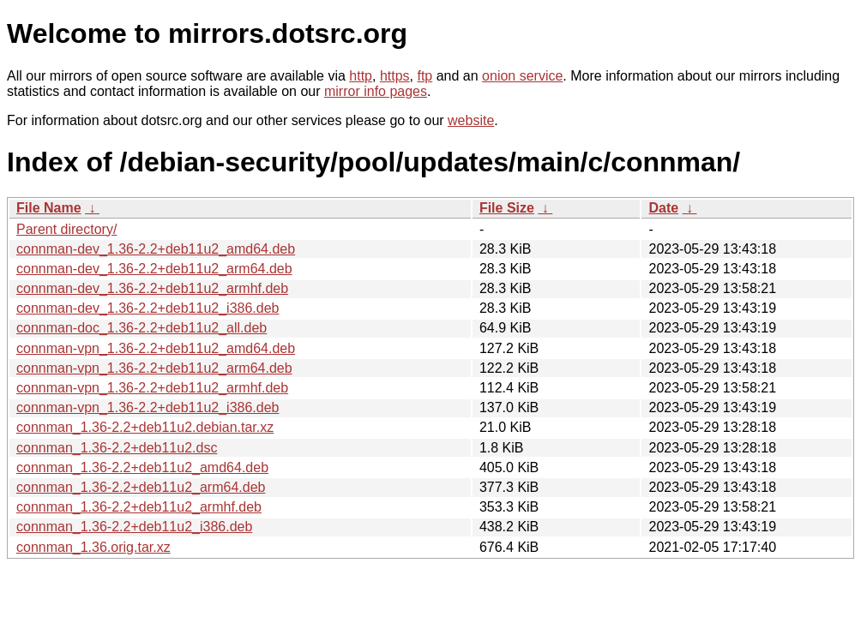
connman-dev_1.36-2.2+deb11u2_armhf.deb (152, 288)
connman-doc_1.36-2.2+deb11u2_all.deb (141, 327)
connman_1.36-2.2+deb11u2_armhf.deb (139, 507)
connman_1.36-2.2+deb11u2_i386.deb (134, 526)
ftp (424, 76)
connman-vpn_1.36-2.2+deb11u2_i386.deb (147, 407)
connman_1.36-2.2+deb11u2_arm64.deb (140, 487)
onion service (522, 76)
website (471, 120)
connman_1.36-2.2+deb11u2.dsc (116, 447)
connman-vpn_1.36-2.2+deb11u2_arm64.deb (154, 368)
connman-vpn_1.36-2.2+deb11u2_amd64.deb (155, 348)
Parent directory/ (66, 229)
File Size (506, 208)
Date (663, 208)
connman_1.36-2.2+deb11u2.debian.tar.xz (145, 427)
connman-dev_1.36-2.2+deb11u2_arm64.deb (154, 268)
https (395, 76)
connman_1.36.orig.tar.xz (93, 547)
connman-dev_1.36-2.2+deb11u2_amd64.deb (155, 249)
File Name (48, 208)
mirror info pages (375, 91)
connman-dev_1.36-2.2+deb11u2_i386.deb (147, 308)
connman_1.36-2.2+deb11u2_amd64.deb (142, 467)
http (360, 76)
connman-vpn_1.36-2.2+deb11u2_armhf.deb (152, 387)
